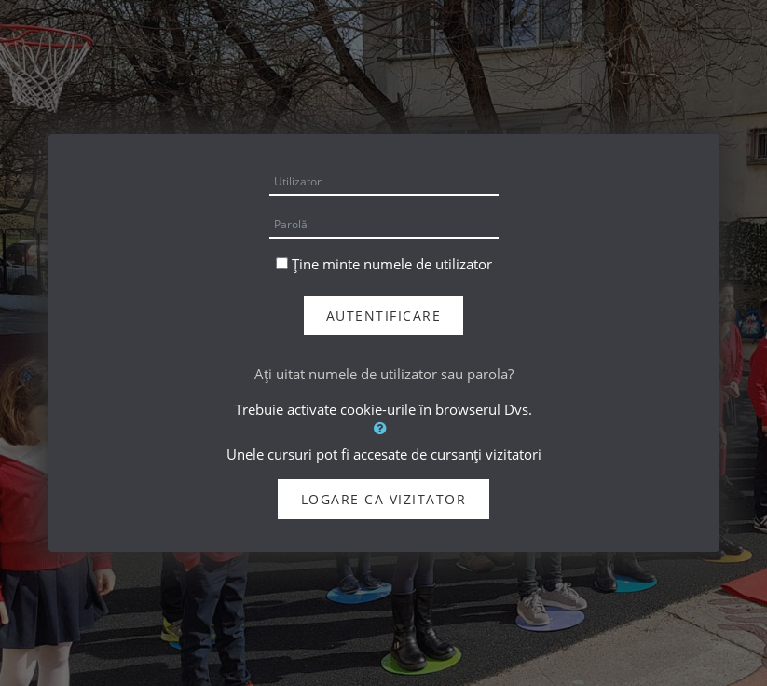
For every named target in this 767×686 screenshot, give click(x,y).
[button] (384, 427)
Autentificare (384, 315)
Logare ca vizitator (384, 499)
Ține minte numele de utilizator (392, 263)
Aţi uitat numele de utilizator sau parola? (384, 373)
